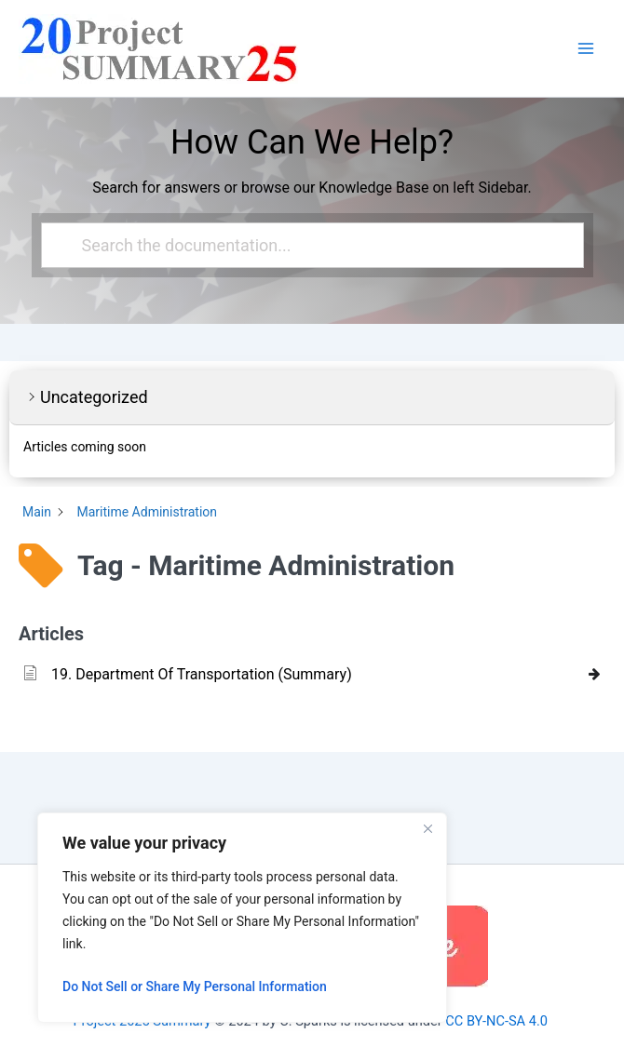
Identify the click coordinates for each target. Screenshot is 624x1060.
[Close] (427, 828)
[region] (242, 917)
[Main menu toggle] (585, 48)
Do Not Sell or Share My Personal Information (194, 986)
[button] (312, 397)
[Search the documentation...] (304, 245)
